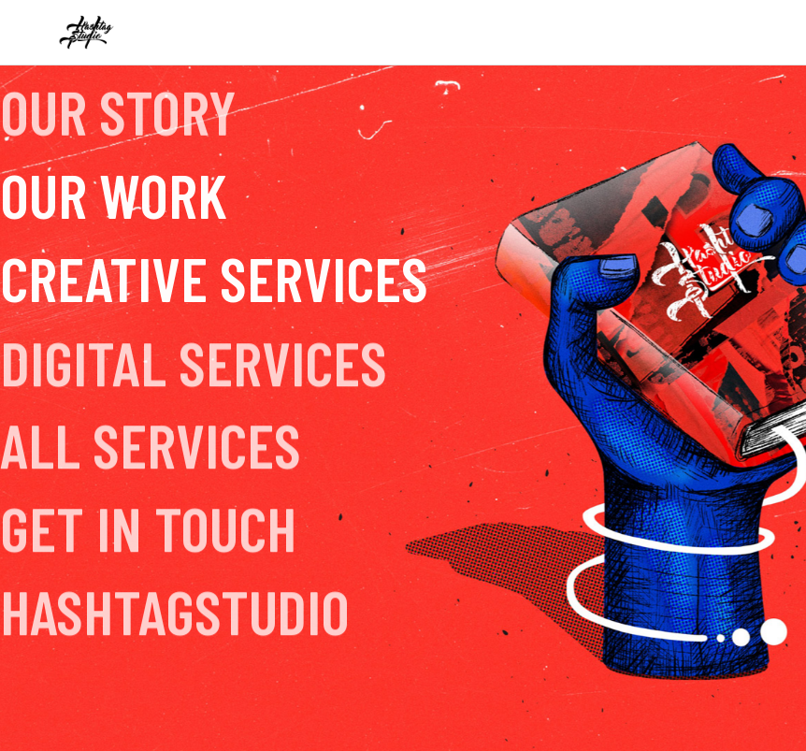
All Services (150, 447)
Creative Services (214, 277)
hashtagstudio (175, 613)
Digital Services (193, 364)
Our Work (113, 194)
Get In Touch (148, 530)
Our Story (118, 107)
